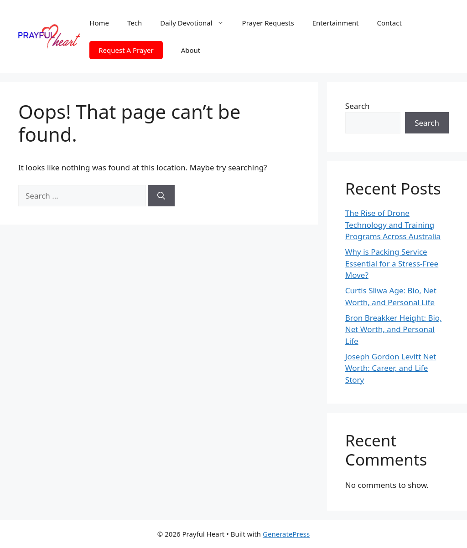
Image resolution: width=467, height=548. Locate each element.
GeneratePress (286, 533)
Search (357, 106)
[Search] (161, 196)
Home (99, 22)
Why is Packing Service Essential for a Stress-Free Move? (391, 263)
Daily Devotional (196, 22)
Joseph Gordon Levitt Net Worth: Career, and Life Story (390, 368)
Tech (134, 22)
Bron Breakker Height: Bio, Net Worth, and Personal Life (393, 329)
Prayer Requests (268, 22)
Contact (389, 22)
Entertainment (335, 22)
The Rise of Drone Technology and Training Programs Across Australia (393, 224)
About (191, 50)
